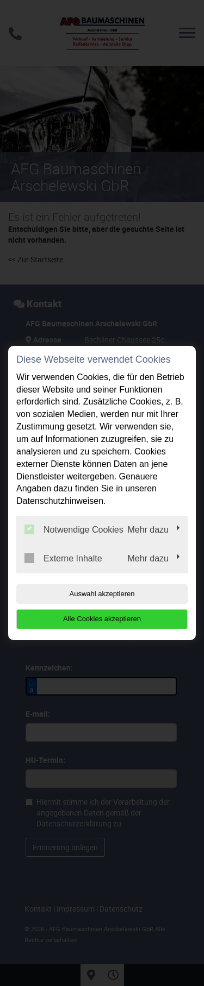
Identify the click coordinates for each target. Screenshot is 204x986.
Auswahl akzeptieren (102, 594)
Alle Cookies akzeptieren (102, 619)
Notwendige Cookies (73, 529)
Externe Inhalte (63, 558)
